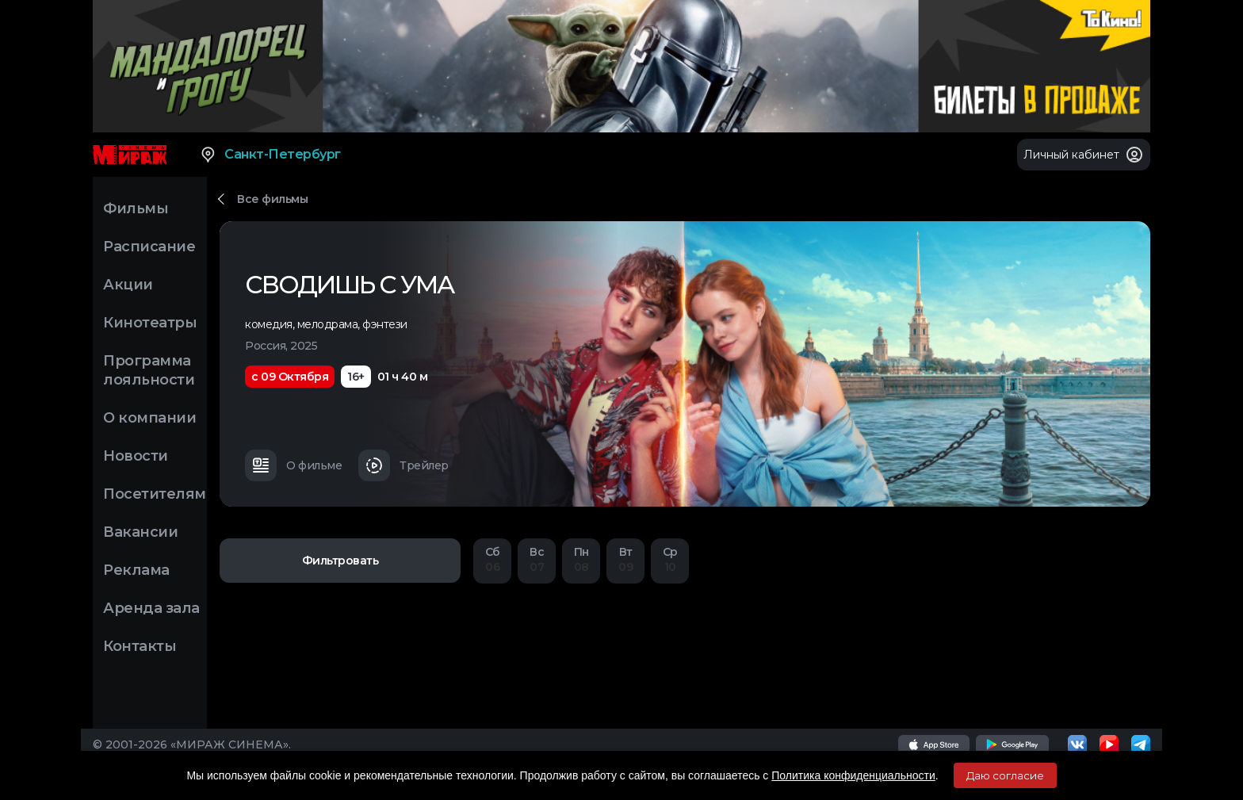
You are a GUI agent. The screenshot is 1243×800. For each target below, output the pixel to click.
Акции (128, 284)
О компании (149, 418)
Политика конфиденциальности (853, 775)
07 (536, 559)
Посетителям (154, 494)
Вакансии (140, 532)
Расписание (149, 246)
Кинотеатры (150, 322)
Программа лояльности (148, 370)
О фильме (293, 465)
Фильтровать (340, 560)
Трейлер (403, 465)
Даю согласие (1005, 775)
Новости (135, 456)
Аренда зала (151, 608)
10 (670, 559)
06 (492, 559)
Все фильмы (272, 199)
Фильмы (135, 208)
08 (581, 559)
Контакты (139, 646)
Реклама (136, 570)
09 (625, 559)
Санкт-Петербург (270, 154)
